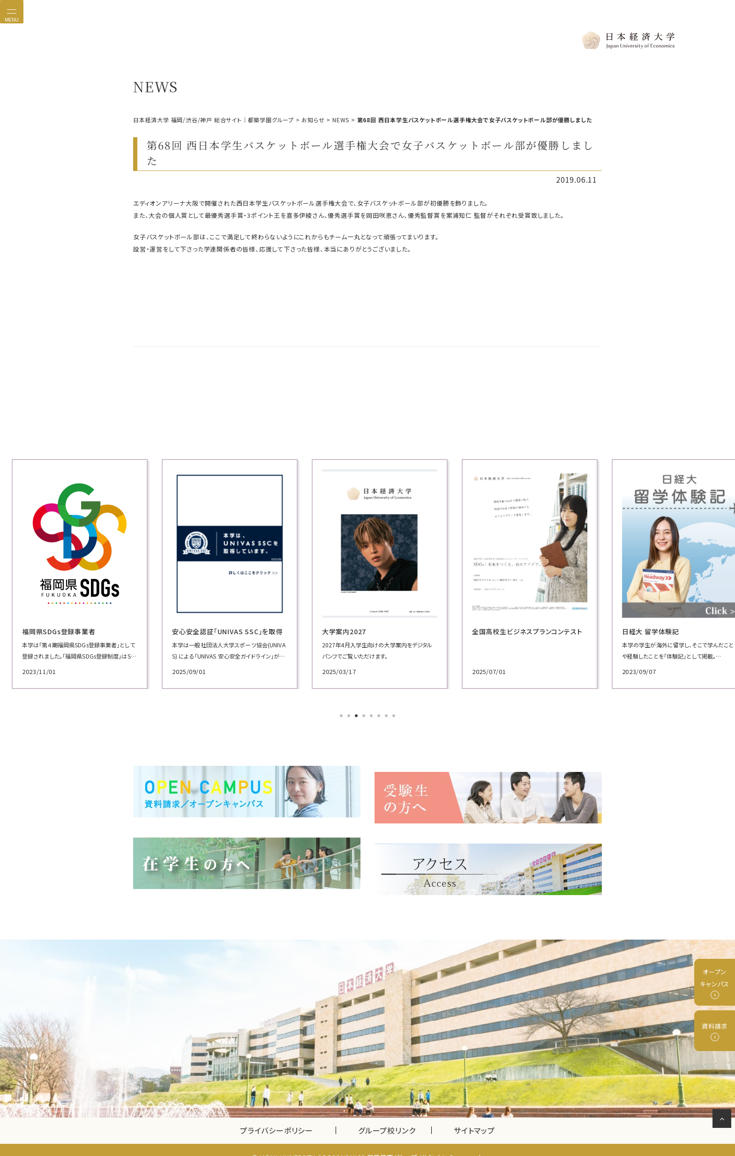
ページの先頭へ (724, 1120)
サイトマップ (474, 1115)
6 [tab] (379, 714)
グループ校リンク (394, 1115)
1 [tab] (342, 714)
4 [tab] (364, 714)
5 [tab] (372, 714)
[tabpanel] (208, 572)
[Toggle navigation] (11, 11)
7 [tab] (387, 714)
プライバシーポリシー (276, 1115)
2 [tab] (349, 714)
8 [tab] (394, 714)
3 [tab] (357, 714)
